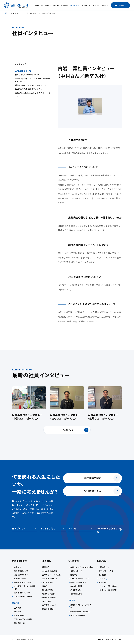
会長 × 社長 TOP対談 (22, 582)
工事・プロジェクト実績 (23, 619)
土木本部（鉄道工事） (50, 578)
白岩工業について (21, 571)
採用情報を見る (92, 491)
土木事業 (17, 608)
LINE (120, 639)
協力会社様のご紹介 (22, 593)
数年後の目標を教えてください (28, 89)
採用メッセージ (76, 571)
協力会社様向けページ (23, 596)
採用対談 (74, 575)
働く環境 (84, 5)
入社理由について (23, 71)
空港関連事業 (19, 615)
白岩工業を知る (38, 5)
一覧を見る (74, 430)
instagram (111, 639)
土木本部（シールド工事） (52, 575)
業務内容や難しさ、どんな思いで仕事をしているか (32, 80)
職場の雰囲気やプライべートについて (31, 85)
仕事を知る (56, 5)
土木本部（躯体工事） (50, 571)
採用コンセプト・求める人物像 (82, 567)
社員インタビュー (75, 5)
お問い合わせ (120, 5)
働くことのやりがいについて (27, 74)
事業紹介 (48, 5)
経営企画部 (46, 601)
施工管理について (49, 605)
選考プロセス (19, 528)
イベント (73, 528)
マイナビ (102, 578)
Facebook (99, 639)
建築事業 (17, 611)
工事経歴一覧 (19, 623)
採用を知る (64, 5)
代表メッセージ (20, 578)
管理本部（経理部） (49, 597)
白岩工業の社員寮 (77, 615)
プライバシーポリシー (107, 571)
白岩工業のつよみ (21, 575)
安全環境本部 (47, 582)
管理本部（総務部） (49, 594)
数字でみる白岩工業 (78, 582)
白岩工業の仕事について (80, 578)
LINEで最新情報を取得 (109, 530)
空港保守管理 (47, 590)
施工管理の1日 (48, 609)
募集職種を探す (92, 478)
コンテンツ (105, 5)
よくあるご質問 (48, 528)
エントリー (103, 582)
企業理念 (17, 567)
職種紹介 (45, 567)
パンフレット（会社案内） (108, 586)
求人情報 (102, 575)
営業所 (45, 586)
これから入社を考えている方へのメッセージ (32, 94)
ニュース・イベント (94, 5)
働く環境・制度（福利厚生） (80, 611)
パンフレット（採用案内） (108, 590)
